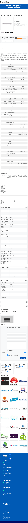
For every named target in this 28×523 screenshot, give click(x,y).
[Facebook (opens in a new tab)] (10, 454)
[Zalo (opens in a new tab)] (10, 459)
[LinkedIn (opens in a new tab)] (10, 457)
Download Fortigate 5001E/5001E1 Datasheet (8, 311)
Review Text (4, 342)
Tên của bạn (4, 333)
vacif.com (9, 473)
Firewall (19, 20)
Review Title (4, 339)
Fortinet (11, 362)
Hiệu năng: (3, 352)
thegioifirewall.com (6, 475)
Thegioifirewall (5, 2)
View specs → (3, 367)
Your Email (4, 336)
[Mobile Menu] (26, 2)
